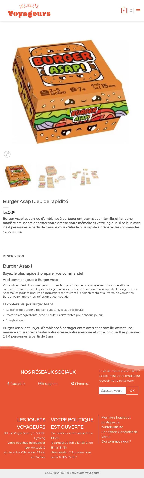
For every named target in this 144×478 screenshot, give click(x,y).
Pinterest (80, 384)
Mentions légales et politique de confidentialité (116, 422)
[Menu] (138, 10)
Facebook (16, 384)
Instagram (47, 384)
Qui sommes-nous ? (116, 441)
